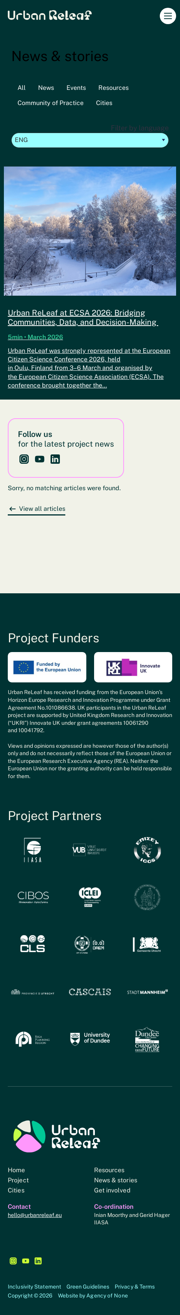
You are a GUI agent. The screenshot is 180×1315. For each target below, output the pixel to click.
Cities (104, 103)
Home (16, 1170)
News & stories (115, 1180)
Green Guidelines (88, 1286)
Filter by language (89, 136)
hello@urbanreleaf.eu (35, 1215)
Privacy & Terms (135, 1286)
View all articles (42, 508)
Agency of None (107, 1295)
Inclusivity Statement (34, 1286)
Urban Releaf (50, 15)
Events (76, 87)
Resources (113, 87)
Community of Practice (50, 103)
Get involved (112, 1190)
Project (18, 1180)
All (21, 87)
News (46, 87)
